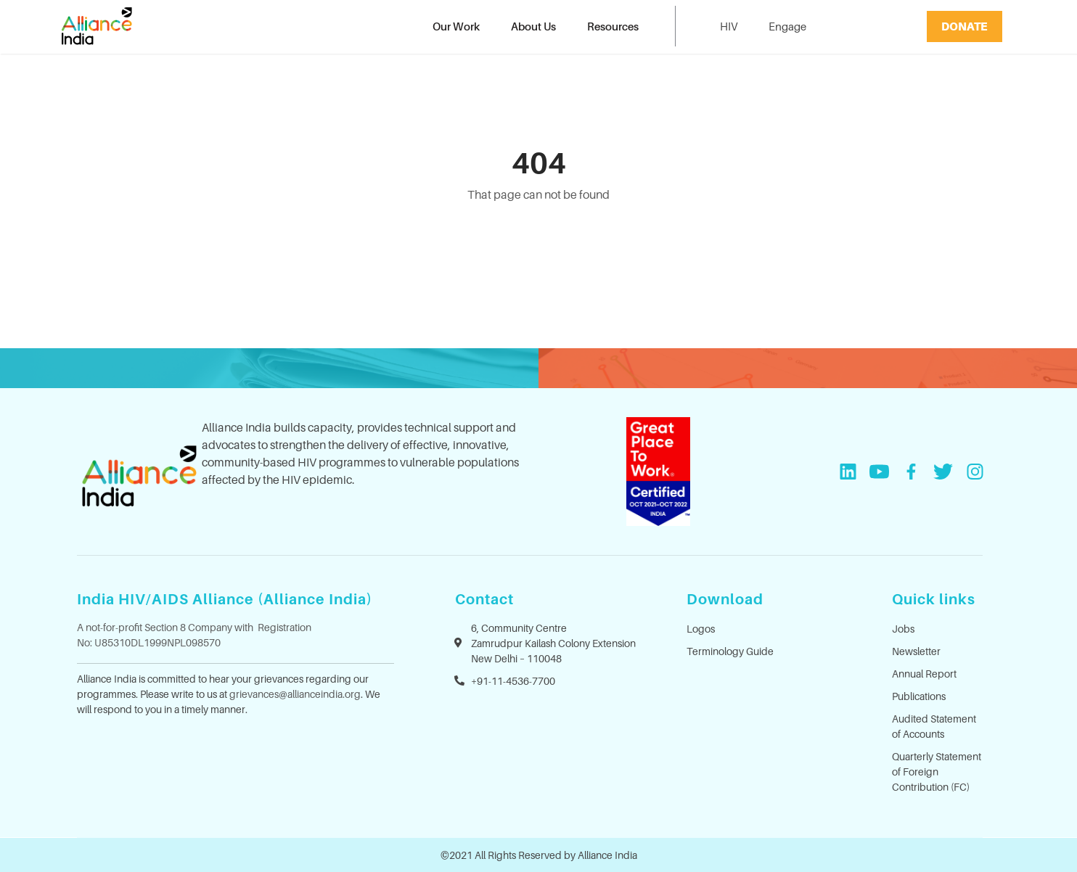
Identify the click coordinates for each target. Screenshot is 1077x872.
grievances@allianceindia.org (295, 694)
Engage (787, 26)
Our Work (456, 26)
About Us (533, 26)
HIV (728, 26)
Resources (613, 26)
